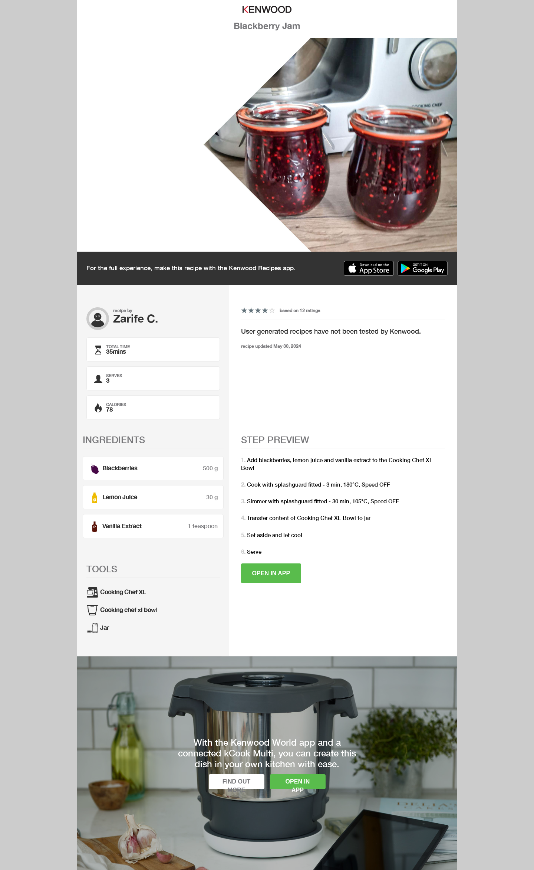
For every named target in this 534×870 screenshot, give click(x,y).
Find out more (236, 783)
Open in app (271, 573)
